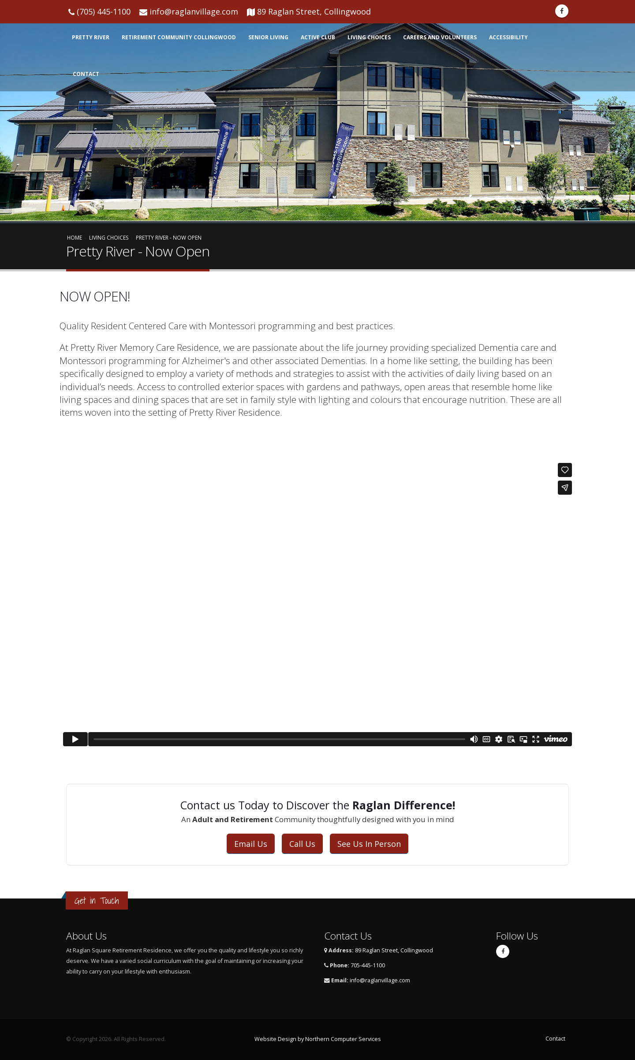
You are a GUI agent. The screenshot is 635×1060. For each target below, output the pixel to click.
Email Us (250, 843)
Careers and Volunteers (440, 37)
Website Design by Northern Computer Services (317, 1039)
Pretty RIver (90, 37)
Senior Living (268, 37)
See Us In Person (369, 843)
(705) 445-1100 (104, 11)
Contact (86, 74)
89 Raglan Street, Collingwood (314, 11)
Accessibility (508, 37)
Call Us (302, 843)
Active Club (318, 37)
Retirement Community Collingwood (179, 37)
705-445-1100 (368, 965)
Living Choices (369, 37)
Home (74, 237)
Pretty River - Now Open (169, 237)
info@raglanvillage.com (193, 11)
